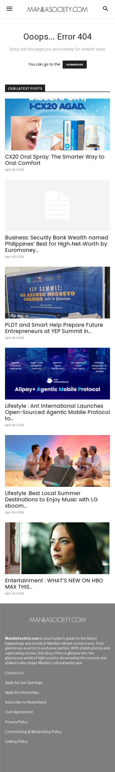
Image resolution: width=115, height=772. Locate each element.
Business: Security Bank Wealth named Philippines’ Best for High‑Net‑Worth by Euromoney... (56, 244)
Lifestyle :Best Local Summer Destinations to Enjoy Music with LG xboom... (51, 499)
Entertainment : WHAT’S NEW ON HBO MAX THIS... (54, 583)
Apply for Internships (22, 692)
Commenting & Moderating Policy (33, 731)
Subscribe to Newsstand (25, 702)
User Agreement (19, 712)
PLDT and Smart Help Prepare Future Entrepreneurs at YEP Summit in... (54, 328)
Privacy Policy (16, 722)
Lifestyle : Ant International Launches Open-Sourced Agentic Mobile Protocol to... (57, 412)
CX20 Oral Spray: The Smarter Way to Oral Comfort (55, 160)
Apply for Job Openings (24, 682)
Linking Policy (16, 741)
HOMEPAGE (74, 65)
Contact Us (14, 673)
